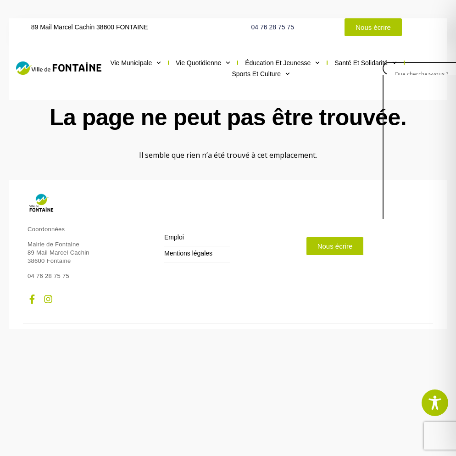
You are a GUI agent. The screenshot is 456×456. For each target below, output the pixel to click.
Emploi (174, 237)
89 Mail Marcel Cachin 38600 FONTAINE (89, 27)
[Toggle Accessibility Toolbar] (435, 403)
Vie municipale (135, 62)
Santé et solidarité (365, 62)
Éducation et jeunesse (282, 62)
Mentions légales (188, 253)
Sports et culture (260, 73)
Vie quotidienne (203, 62)
